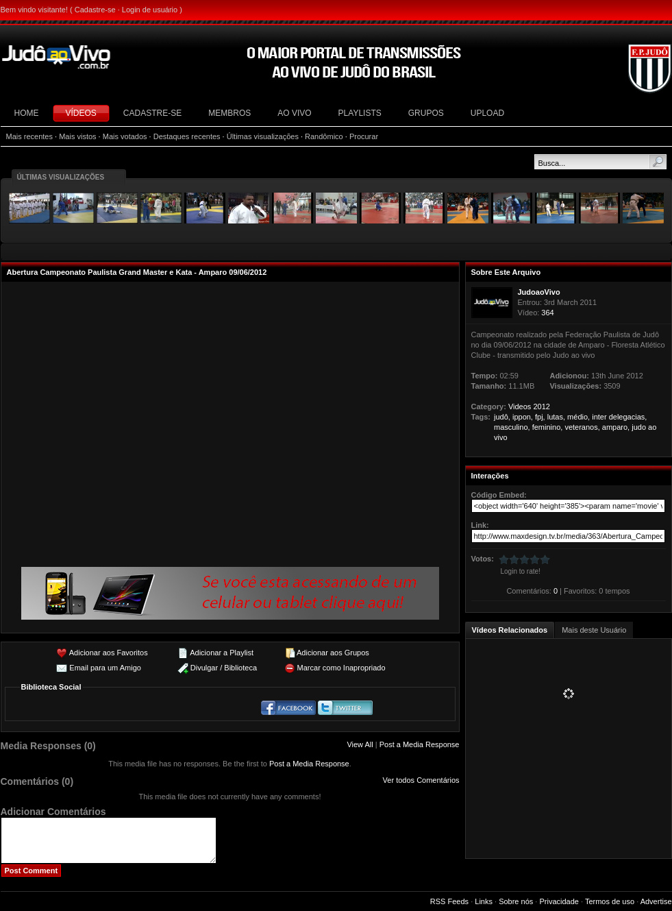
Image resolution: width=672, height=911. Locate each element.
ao (652, 427)
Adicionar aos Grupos (333, 652)
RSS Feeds (449, 901)
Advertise (656, 901)
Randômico (324, 136)
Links (484, 901)
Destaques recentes (187, 136)
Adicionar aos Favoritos (108, 652)
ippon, (522, 417)
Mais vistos (77, 136)
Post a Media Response (419, 744)
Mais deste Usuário (594, 630)
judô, (502, 417)
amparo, (616, 427)
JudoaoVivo (539, 292)
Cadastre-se (95, 9)
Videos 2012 (529, 406)
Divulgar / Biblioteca (223, 668)
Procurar (363, 136)
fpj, (540, 417)
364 (547, 312)
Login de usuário (149, 9)
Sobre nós (516, 901)
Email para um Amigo (105, 668)
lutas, (556, 417)
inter (599, 417)
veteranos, (581, 427)
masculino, (512, 427)
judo (639, 427)
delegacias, (628, 417)
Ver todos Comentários (421, 780)
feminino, (547, 427)
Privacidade (558, 901)
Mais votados (125, 136)
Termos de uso (609, 901)
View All (360, 744)
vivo (501, 437)
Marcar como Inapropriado (341, 668)
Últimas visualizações (263, 136)
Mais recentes (29, 136)
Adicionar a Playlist (221, 652)
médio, (578, 417)
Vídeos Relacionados (510, 630)
